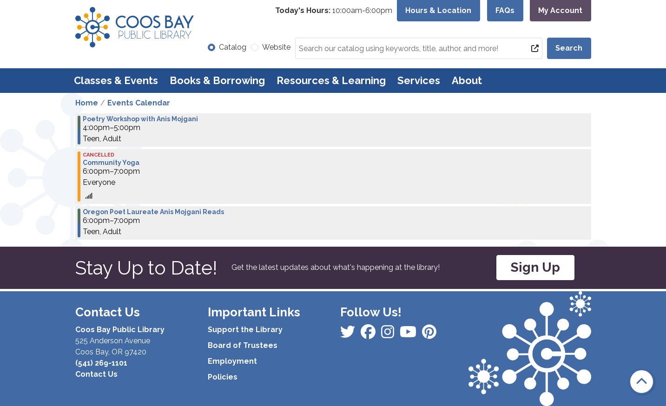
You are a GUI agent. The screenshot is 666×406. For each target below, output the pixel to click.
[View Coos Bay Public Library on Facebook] (348, 334)
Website (276, 47)
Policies (222, 377)
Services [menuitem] (418, 80)
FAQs (504, 10)
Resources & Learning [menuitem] (331, 80)
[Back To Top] (641, 381)
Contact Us (96, 374)
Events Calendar (138, 102)
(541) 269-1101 (101, 363)
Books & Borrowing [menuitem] (217, 80)
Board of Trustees (242, 345)
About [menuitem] (467, 80)
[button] (333, 10)
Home (86, 102)
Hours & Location (438, 10)
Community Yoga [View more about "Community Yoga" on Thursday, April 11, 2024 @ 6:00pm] (111, 162)
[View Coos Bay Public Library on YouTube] (429, 334)
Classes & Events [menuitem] (116, 80)
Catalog (232, 47)
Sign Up (535, 267)
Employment (232, 361)
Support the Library (245, 329)
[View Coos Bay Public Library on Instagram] (369, 334)
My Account (560, 10)
